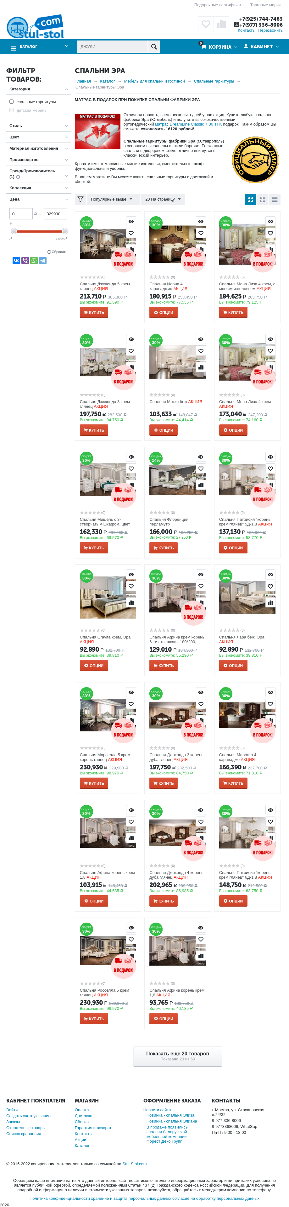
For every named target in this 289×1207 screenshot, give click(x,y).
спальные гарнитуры (36, 101)
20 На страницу (161, 199)
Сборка (82, 1121)
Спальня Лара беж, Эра (241, 637)
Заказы (13, 1121)
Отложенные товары (26, 1127)
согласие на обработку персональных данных (215, 1198)
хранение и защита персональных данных (131, 1198)
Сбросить (59, 251)
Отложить (131, 233)
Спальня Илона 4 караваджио (165, 286)
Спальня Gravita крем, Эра (105, 637)
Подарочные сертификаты (219, 5)
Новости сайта (157, 1109)
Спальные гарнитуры (214, 80)
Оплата (82, 1109)
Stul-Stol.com (134, 1163)
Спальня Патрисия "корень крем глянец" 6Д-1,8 (244, 875)
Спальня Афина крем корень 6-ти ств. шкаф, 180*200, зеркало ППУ (176, 642)
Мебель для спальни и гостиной (154, 80)
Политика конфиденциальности (60, 1198)
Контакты (246, 30)
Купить (96, 312)
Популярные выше (112, 199)
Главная (83, 80)
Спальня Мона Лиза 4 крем (245, 401)
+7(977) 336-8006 (260, 25)
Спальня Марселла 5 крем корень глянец (105, 757)
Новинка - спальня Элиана (172, 1120)
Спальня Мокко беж (168, 401)
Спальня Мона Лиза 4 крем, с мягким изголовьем (247, 286)
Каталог (27, 45)
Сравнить (201, 367)
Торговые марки (265, 5)
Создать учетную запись (29, 1115)
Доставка (83, 1115)
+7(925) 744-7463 (260, 19)
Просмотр (131, 221)
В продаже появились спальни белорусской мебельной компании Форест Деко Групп (167, 1133)
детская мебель (32, 110)
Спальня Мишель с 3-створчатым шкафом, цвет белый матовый (105, 524)
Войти (12, 1109)
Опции (166, 312)
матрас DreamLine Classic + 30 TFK (188, 123)
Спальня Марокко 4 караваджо (237, 757)
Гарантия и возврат (93, 1127)
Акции (80, 1139)
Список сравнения (23, 1133)
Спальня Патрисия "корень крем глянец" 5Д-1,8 (244, 521)
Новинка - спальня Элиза (171, 1115)
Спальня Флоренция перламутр (168, 521)
